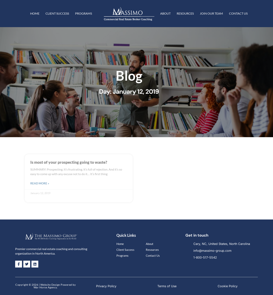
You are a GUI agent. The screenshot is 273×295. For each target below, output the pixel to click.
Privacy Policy (106, 286)
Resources (185, 13)
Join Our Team (211, 13)
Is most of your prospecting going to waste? (68, 162)
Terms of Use (167, 286)
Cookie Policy (228, 286)
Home (34, 13)
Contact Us (238, 13)
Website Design (50, 284)
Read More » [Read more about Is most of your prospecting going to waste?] (39, 183)
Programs (83, 13)
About (165, 13)
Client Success (57, 13)
